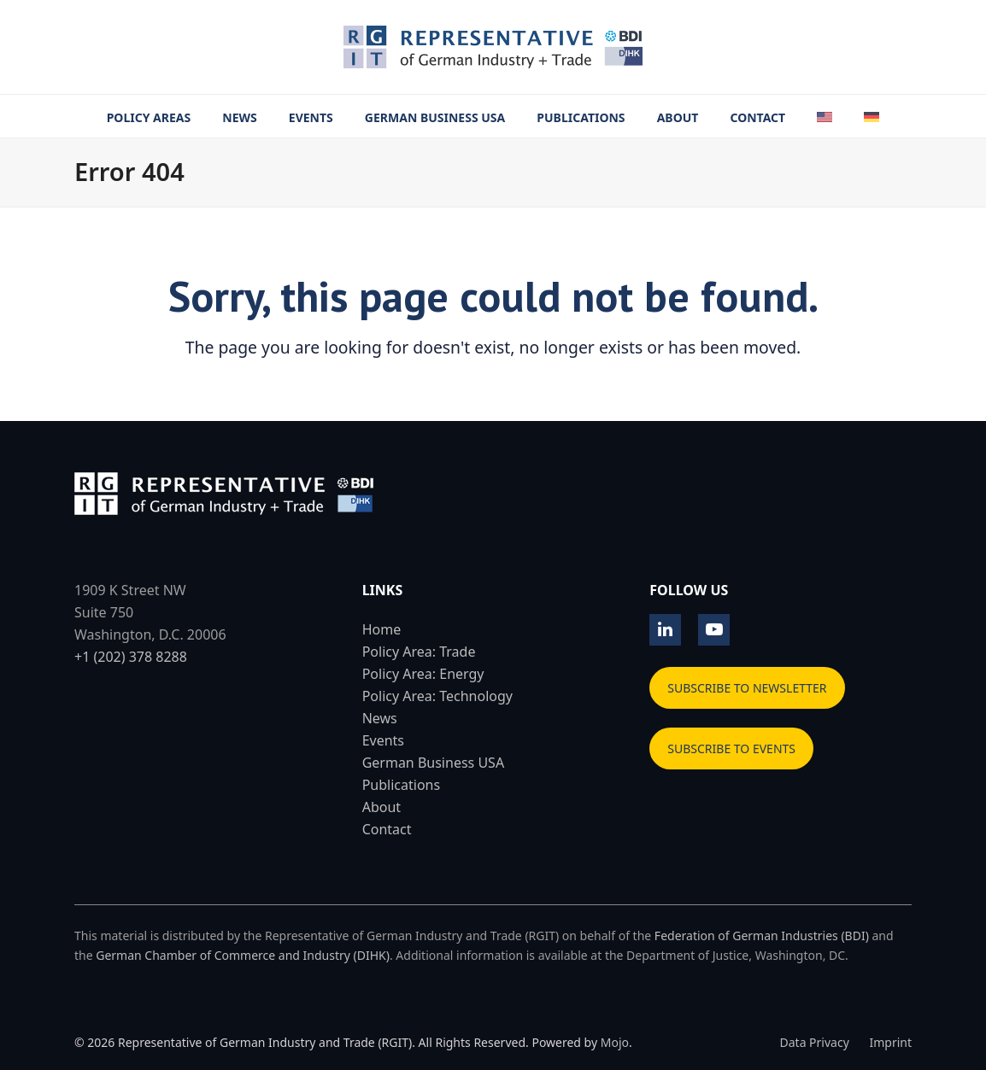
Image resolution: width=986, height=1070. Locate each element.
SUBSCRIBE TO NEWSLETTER (746, 688)
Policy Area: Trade (419, 651)
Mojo (615, 1042)
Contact (387, 829)
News (379, 718)
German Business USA (433, 762)
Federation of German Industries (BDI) (761, 935)
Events (383, 740)
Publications (401, 784)
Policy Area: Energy (423, 673)
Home (382, 629)
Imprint (890, 1042)
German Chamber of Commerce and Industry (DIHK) (243, 955)
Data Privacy (814, 1042)
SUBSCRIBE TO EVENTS (731, 748)
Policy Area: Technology (437, 696)
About (381, 807)
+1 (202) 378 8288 (130, 656)
